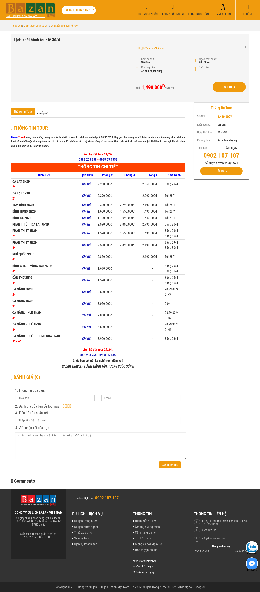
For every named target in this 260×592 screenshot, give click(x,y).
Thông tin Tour (23, 111)
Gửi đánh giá (170, 464)
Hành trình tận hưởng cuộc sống (21, 16)
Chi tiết (86, 292)
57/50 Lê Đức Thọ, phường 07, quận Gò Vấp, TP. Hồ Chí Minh (225, 522)
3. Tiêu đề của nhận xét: (32, 413)
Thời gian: (204, 67)
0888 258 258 (88, 160)
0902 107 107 (209, 530)
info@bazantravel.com (213, 538)
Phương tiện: (148, 67)
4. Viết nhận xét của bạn (32, 428)
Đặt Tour (229, 87)
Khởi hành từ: (148, 59)
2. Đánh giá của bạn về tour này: (37, 406)
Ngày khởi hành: (208, 59)
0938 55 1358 (108, 160)
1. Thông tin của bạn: (30, 390)
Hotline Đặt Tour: (84, 498)
